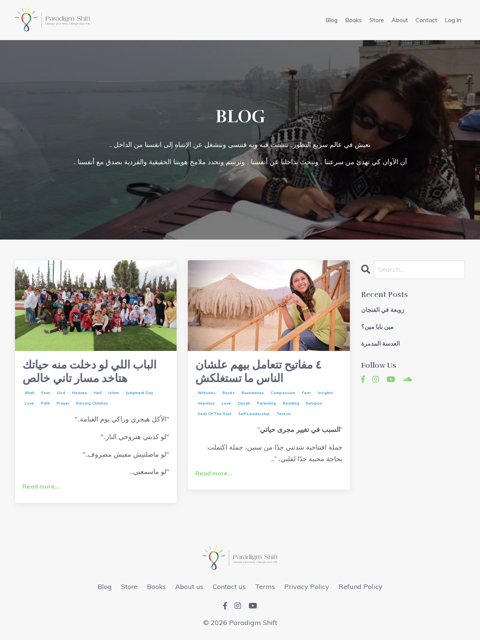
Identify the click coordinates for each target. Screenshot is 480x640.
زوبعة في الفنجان (382, 310)
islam (113, 393)
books (228, 393)
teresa (283, 414)
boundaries (253, 393)
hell (98, 393)
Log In (453, 20)
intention (206, 403)
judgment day (139, 393)
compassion (283, 393)
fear (45, 393)
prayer (63, 403)
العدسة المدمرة (380, 344)
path (45, 403)
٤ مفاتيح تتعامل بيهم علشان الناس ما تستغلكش (258, 371)
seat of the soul (214, 414)
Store (376, 20)
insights (325, 393)
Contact (426, 20)
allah (29, 393)
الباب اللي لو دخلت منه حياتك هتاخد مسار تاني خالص (89, 371)
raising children (92, 403)
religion (314, 403)
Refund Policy (360, 586)
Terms (265, 586)
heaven (79, 393)
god (61, 393)
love (29, 403)
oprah (244, 403)
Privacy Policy (306, 586)
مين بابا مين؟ (377, 327)
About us (189, 586)
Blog (332, 20)
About (400, 20)
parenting (266, 403)
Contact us (229, 586)
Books (353, 20)
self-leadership (254, 414)
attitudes (207, 393)
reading (291, 403)
